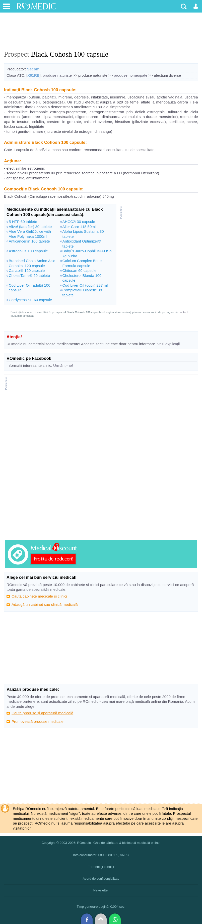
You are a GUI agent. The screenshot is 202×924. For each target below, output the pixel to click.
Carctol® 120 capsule (27, 270)
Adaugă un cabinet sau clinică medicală (45, 604)
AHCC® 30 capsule (78, 221)
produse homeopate (130, 75)
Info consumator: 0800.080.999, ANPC (101, 855)
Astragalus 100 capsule (28, 251)
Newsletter (101, 890)
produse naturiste (57, 75)
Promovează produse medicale (37, 721)
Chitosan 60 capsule (79, 270)
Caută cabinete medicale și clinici (39, 596)
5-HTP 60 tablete (23, 221)
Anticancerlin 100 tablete (29, 241)
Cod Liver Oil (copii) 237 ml (85, 285)
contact (183, 312)
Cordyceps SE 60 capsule (30, 300)
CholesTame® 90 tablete (29, 275)
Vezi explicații (168, 344)
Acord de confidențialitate (101, 878)
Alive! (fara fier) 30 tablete (30, 226)
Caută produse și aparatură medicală (42, 713)
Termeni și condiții (101, 867)
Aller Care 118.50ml (79, 226)
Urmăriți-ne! (63, 365)
